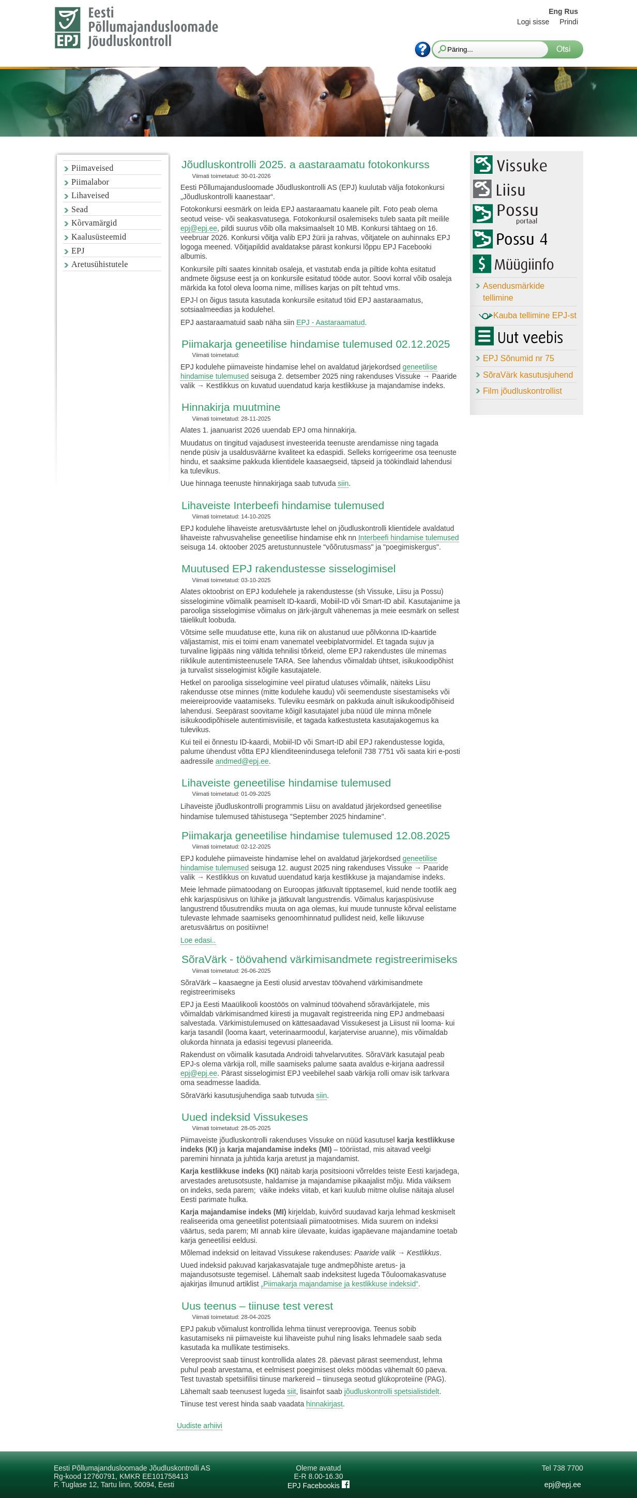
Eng (555, 11)
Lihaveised (90, 195)
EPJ (78, 250)
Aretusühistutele (99, 264)
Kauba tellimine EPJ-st (528, 316)
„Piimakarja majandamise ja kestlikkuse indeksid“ (339, 1284)
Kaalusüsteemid (98, 236)
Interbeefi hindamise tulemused (408, 537)
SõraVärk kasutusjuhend (528, 374)
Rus (571, 11)
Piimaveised (92, 168)
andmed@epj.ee (242, 761)
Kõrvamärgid (94, 222)
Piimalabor (90, 181)
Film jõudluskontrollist (522, 391)
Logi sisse (533, 22)
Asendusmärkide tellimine (513, 291)
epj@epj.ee (198, 228)
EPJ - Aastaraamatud (330, 322)
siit (291, 1391)
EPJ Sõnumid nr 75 (518, 358)
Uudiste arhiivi (199, 1425)
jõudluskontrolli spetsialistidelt (391, 1391)
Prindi (568, 22)
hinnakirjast (324, 1404)
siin (343, 483)
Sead (79, 209)
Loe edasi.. (198, 940)
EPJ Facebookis (318, 1485)
